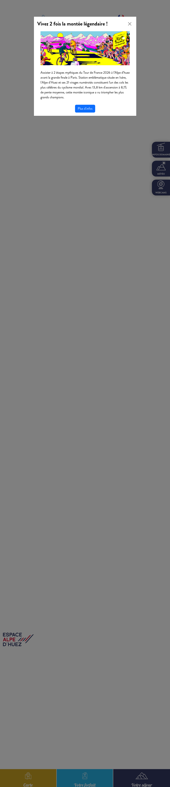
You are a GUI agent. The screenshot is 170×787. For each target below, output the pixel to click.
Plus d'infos (85, 108)
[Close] (129, 24)
